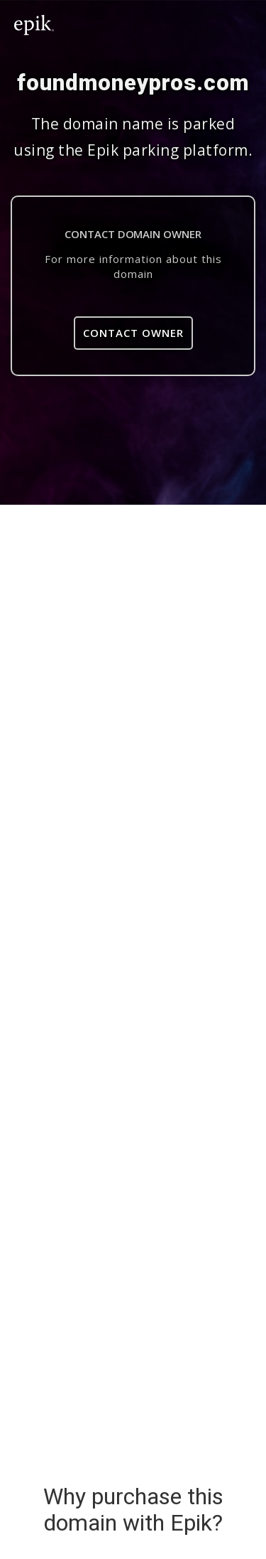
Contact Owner (133, 333)
